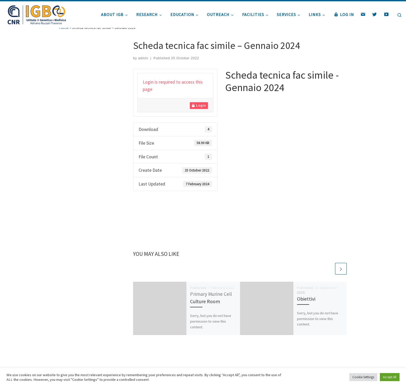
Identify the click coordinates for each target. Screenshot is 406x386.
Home (64, 38)
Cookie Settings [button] (363, 377)
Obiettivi (306, 309)
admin (143, 69)
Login (199, 116)
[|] (36, 13)
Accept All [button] (389, 377)
